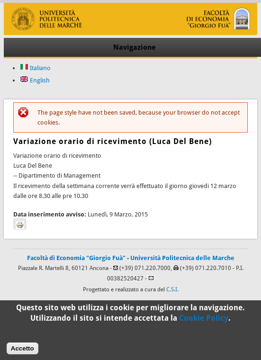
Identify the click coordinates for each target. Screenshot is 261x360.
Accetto (22, 351)
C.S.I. (172, 289)
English (35, 80)
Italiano (35, 68)
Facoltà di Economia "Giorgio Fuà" (76, 257)
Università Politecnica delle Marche (182, 257)
